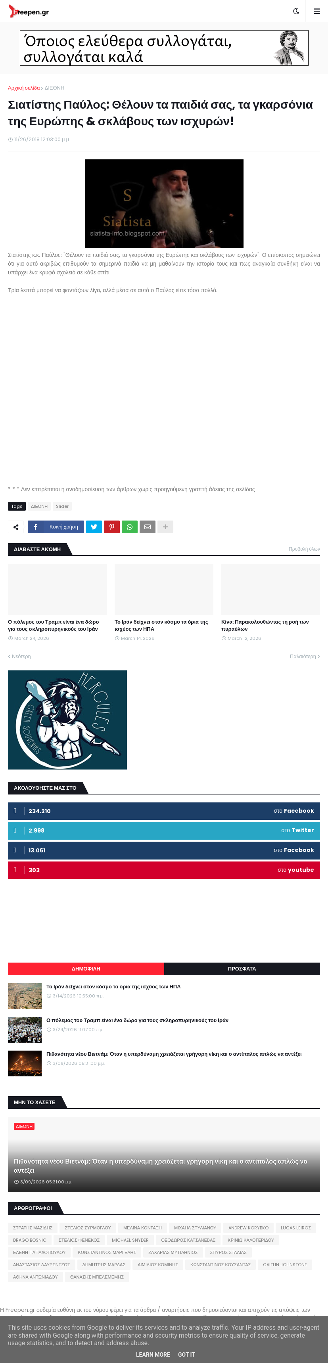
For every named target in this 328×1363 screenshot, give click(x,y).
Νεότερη (21, 656)
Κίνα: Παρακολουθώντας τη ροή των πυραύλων (265, 625)
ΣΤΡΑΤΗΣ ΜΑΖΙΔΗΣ (32, 1228)
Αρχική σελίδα (24, 88)
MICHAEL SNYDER (130, 1240)
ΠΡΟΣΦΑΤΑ (242, 968)
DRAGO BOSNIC (29, 1240)
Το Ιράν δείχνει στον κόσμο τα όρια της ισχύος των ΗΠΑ (161, 625)
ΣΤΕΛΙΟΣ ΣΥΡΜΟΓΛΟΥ (88, 1228)
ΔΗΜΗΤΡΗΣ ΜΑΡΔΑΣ (104, 1265)
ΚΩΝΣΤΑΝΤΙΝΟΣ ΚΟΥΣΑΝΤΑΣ (220, 1265)
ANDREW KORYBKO (248, 1228)
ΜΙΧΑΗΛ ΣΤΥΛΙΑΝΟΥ (195, 1228)
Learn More (153, 1355)
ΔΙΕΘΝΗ (54, 88)
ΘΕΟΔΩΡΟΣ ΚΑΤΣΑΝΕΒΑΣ (188, 1240)
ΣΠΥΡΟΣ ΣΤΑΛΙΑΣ (228, 1252)
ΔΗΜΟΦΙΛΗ (86, 968)
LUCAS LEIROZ (296, 1228)
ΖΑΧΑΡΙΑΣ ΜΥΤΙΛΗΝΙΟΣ (173, 1252)
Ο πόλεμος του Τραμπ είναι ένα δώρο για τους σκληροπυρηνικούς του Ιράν (53, 625)
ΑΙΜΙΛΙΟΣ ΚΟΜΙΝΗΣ (158, 1265)
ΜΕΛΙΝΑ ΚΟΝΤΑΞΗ (142, 1228)
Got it (186, 1355)
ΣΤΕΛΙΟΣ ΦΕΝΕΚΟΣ (79, 1240)
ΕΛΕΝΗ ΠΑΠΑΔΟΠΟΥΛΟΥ (39, 1252)
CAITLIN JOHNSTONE (285, 1265)
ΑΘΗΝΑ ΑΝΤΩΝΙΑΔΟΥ (35, 1277)
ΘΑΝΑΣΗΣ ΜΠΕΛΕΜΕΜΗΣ (97, 1277)
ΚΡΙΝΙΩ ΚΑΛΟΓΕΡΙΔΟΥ (251, 1240)
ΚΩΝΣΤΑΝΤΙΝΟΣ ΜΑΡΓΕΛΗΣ (107, 1252)
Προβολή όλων (304, 549)
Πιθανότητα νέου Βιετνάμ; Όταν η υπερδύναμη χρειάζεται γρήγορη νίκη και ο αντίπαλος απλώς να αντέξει (174, 1054)
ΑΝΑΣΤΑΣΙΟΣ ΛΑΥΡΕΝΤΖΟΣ (41, 1265)
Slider (62, 506)
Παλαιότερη (303, 656)
